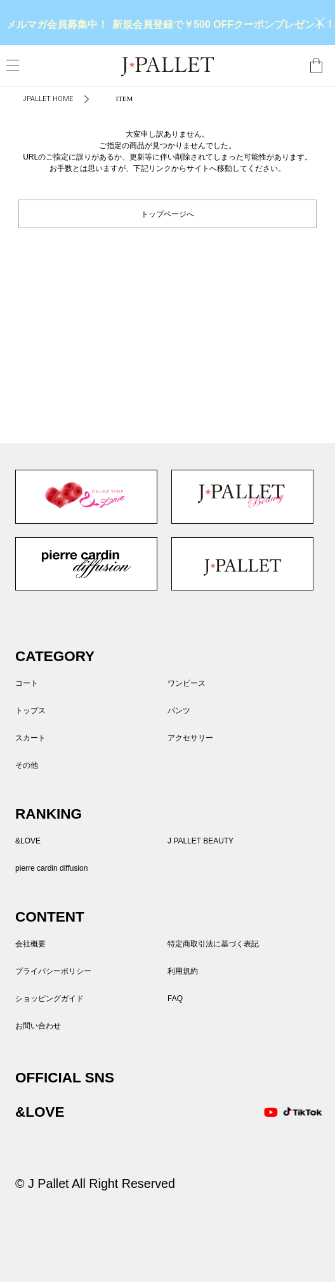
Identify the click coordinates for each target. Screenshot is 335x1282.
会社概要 (30, 943)
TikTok (296, 1112)
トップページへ (167, 213)
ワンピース (187, 683)
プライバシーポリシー (53, 971)
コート (26, 683)
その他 (26, 765)
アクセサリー (190, 737)
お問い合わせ (38, 1025)
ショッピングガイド (49, 998)
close (320, 22)
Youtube (271, 1112)
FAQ (175, 998)
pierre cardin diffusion (86, 563)
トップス (30, 710)
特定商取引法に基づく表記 (213, 943)
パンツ (179, 710)
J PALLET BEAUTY (242, 496)
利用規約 (183, 971)
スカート (30, 737)
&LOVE (86, 496)
